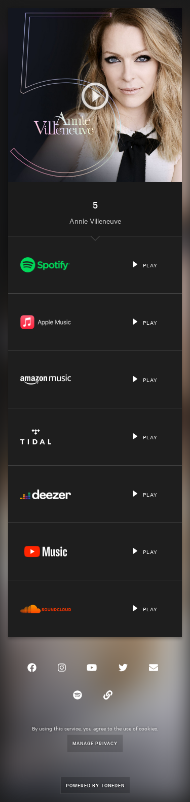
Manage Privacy (95, 743)
